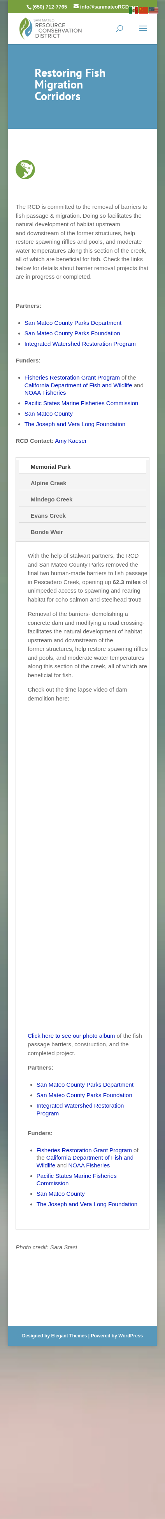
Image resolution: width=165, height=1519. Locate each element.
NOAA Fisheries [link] (45, 392)
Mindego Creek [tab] (52, 499)
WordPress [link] (130, 1336)
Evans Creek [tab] (48, 515)
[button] (143, 33)
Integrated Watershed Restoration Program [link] (80, 343)
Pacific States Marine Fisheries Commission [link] (82, 403)
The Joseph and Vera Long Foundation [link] (75, 424)
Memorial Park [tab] (51, 466)
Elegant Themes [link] (69, 1336)
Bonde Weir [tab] (47, 532)
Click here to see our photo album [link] (71, 1035)
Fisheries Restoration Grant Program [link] (72, 377)
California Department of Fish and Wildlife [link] (78, 385)
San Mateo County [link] (49, 413)
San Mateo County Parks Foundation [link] (72, 333)
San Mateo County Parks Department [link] (73, 322)
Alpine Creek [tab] (49, 483)
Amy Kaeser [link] (71, 440)
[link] (50, 27)
